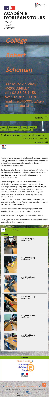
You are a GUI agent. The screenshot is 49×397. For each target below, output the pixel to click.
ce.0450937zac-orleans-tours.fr (24, 103)
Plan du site (8, 386)
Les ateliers (32, 127)
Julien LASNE (41, 142)
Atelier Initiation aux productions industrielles (16, 130)
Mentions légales (20, 386)
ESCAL (26, 395)
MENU (39, 117)
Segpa (24, 127)
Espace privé (33, 386)
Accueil (3, 127)
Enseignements (14, 127)
